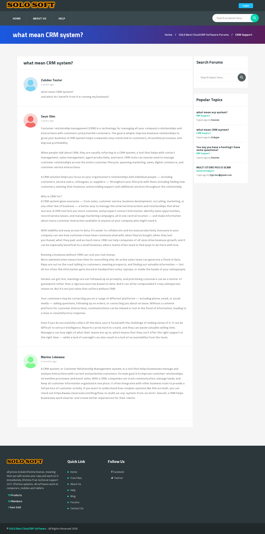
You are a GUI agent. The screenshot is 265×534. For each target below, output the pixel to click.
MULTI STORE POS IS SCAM (213, 167)
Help (62, 18)
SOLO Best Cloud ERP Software (27, 529)
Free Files (76, 478)
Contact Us (76, 508)
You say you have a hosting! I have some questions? (218, 148)
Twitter (117, 478)
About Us (39, 18)
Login (246, 5)
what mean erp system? (212, 112)
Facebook (117, 472)
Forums (74, 502)
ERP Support (203, 115)
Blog (73, 496)
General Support (205, 170)
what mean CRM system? (212, 129)
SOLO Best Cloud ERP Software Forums (204, 34)
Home (17, 18)
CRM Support (203, 133)
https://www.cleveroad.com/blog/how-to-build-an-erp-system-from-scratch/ (105, 393)
